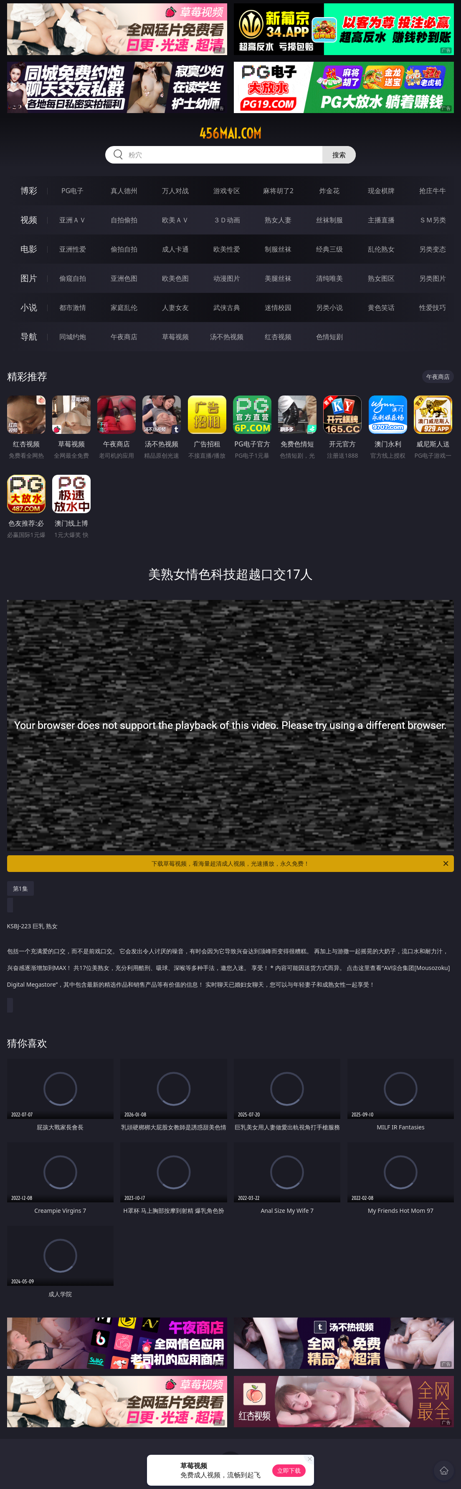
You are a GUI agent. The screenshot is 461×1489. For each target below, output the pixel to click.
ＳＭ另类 (432, 219)
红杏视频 (278, 336)
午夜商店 (124, 336)
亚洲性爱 (72, 249)
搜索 (339, 154)
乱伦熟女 (381, 249)
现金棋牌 (381, 190)
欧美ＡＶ (175, 219)
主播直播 (381, 219)
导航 (28, 336)
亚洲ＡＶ (72, 219)
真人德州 (124, 190)
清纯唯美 (329, 278)
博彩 (28, 190)
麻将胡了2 (278, 190)
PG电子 (72, 190)
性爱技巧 (432, 307)
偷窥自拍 (72, 278)
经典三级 (329, 249)
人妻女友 (175, 307)
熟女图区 (381, 278)
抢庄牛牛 (432, 190)
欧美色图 (175, 278)
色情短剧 (329, 336)
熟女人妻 (278, 219)
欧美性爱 (226, 249)
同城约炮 (72, 336)
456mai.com (230, 133)
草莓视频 (175, 336)
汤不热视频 (226, 336)
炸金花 (329, 190)
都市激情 (72, 307)
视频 (28, 219)
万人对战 (175, 190)
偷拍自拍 (124, 249)
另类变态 (432, 249)
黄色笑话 (381, 307)
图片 (28, 278)
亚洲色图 (124, 278)
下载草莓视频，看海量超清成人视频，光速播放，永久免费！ (301, 864)
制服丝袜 (278, 249)
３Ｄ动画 (226, 219)
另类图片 (432, 278)
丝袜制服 (329, 219)
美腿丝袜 (278, 278)
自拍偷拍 (124, 219)
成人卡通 (175, 249)
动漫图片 (226, 278)
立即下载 (289, 1470)
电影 (28, 248)
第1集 (20, 888)
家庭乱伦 (124, 307)
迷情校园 (278, 307)
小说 (28, 307)
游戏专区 (226, 190)
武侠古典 (226, 307)
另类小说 (329, 307)
